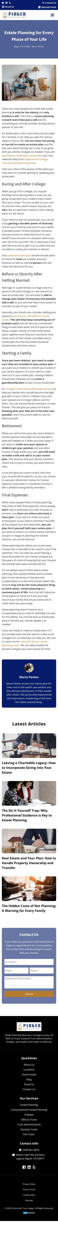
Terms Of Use (29, 1189)
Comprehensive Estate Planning (29, 1109)
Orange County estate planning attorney (28, 388)
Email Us (9, 6)
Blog (16, 46)
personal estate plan (19, 255)
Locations (29, 1069)
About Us (29, 1064)
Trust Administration (29, 1124)
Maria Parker (38, 46)
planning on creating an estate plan (22, 155)
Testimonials (29, 1074)
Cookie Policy (29, 1195)
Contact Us (50, 2)
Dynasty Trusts (29, 1129)
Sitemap (29, 1200)
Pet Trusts (29, 1134)
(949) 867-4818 (48, 7)
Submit (29, 994)
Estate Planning (29, 1104)
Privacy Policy (29, 1184)
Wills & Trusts (29, 1119)
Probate (29, 1114)
